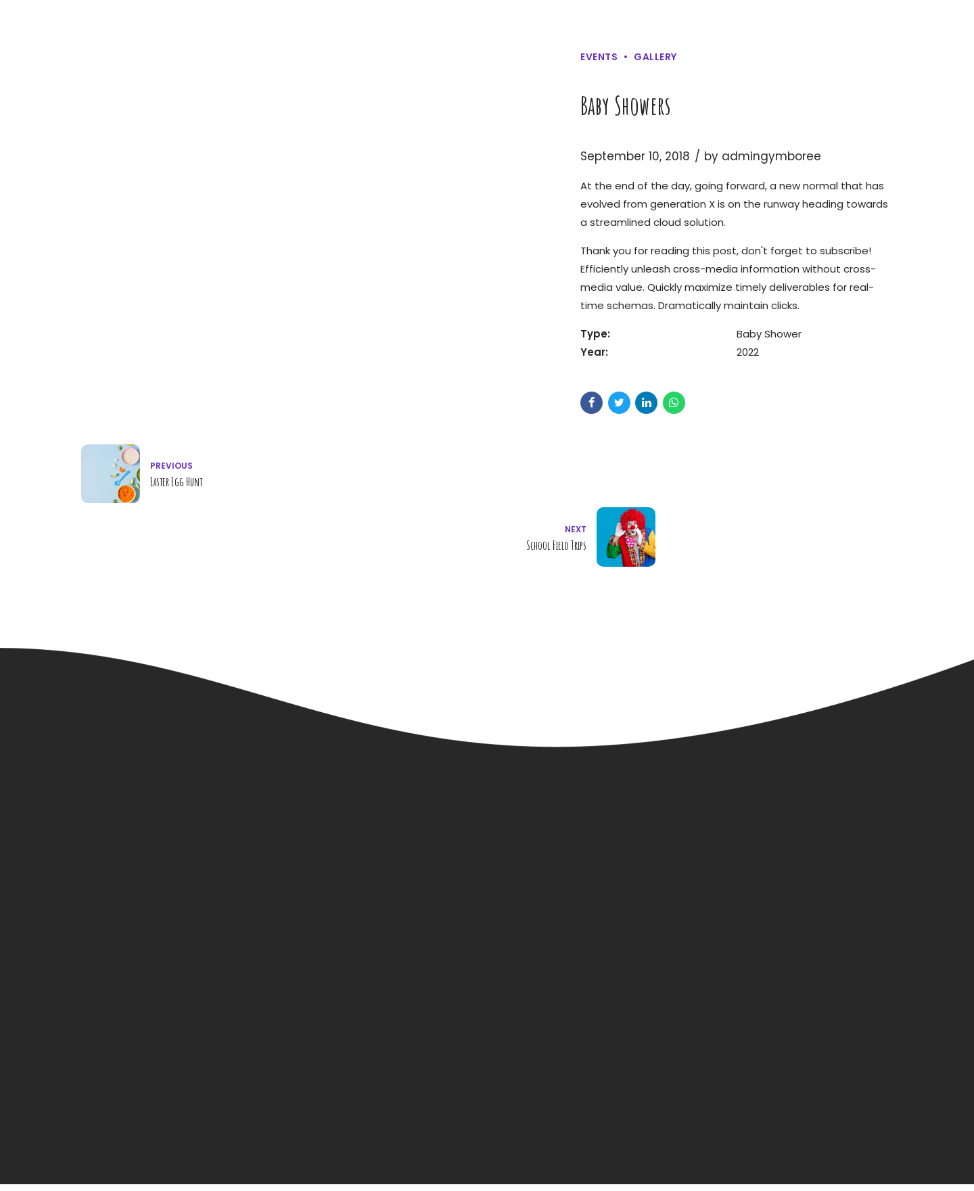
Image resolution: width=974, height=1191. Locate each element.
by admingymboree (762, 156)
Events (599, 57)
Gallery (655, 57)
